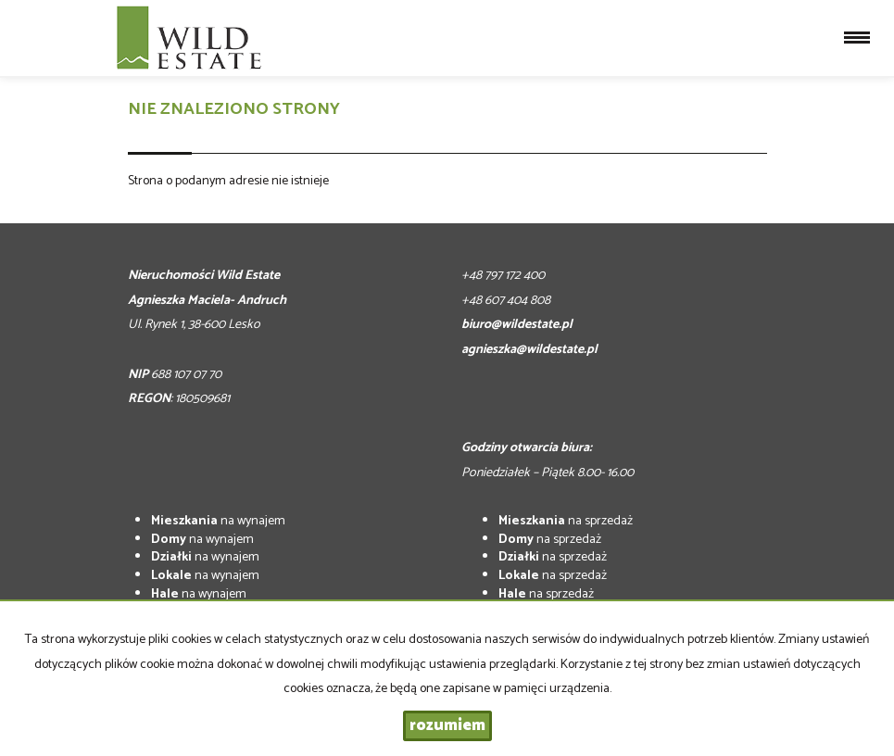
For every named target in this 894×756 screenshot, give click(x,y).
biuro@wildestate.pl (517, 324)
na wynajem (218, 521)
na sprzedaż (565, 521)
